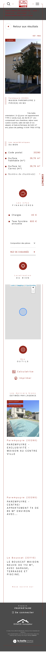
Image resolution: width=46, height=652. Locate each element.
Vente (35, 11)
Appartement (22, 13)
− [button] (33, 291)
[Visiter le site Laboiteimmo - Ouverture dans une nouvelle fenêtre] (23, 644)
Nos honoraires (12, 634)
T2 (30, 13)
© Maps (20, 285)
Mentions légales (32, 634)
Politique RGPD (26, 635)
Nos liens (17, 635)
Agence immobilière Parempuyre (17, 11)
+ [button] (33, 288)
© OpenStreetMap (30, 285)
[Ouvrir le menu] (37, 4)
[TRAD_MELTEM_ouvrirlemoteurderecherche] (8, 4)
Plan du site (22, 634)
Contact (42, 180)
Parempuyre (9, 13)
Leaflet (13, 285)
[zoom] (23, 93)
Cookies (34, 635)
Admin (11, 635)
